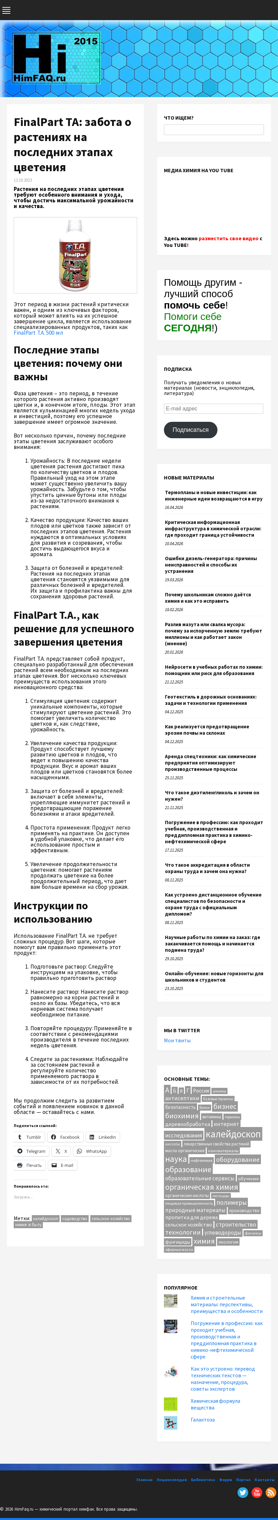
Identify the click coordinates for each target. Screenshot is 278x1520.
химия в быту (28, 1225)
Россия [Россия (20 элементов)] (201, 1090)
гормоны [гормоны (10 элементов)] (232, 1116)
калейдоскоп (45, 1218)
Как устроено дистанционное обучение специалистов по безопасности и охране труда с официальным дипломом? (213, 904)
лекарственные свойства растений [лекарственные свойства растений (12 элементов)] (216, 1144)
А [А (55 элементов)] (167, 1090)
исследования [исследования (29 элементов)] (183, 1135)
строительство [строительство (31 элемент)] (236, 1224)
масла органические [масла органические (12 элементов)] (184, 1150)
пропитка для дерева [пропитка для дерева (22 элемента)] (191, 1217)
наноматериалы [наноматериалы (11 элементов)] (223, 1150)
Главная (144, 1479)
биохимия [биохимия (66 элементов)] (182, 1115)
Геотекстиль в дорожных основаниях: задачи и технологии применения (211, 699)
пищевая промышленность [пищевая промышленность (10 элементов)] (189, 1203)
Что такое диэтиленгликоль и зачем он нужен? (212, 795)
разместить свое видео (229, 238)
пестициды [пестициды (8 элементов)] (220, 1196)
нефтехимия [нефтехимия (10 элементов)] (201, 1160)
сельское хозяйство (111, 1218)
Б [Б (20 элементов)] (174, 1090)
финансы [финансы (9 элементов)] (253, 1233)
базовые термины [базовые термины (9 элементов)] (218, 1099)
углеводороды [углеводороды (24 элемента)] (222, 1232)
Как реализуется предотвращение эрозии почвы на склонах (207, 729)
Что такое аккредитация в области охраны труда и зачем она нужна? (207, 868)
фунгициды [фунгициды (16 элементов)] (177, 1242)
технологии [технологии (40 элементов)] (183, 1232)
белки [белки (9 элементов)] (204, 1107)
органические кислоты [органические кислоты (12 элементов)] (187, 1195)
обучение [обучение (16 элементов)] (248, 1179)
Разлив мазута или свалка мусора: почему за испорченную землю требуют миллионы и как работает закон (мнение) (213, 634)
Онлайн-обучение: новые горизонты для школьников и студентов (214, 976)
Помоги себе (193, 322)
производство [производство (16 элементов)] (244, 1210)
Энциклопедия (172, 1479)
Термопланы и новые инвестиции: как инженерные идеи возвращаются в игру (214, 495)
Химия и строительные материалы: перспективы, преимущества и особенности (227, 1304)
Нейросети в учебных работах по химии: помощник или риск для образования (214, 670)
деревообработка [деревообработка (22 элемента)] (187, 1124)
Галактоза (203, 1419)
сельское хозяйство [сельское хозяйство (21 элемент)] (188, 1224)
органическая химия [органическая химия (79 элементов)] (201, 1187)
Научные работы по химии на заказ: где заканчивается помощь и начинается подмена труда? (212, 943)
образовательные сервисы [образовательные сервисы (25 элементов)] (200, 1178)
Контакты (265, 1479)
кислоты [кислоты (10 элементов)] (172, 1143)
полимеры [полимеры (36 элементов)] (231, 1202)
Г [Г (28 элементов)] (187, 1090)
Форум (225, 1479)
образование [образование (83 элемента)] (188, 1169)
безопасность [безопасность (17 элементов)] (180, 1107)
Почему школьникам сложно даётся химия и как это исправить (208, 597)
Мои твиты (177, 1040)
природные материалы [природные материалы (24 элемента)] (195, 1210)
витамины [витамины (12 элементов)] (211, 1117)
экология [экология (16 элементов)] (228, 1242)
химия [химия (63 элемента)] (204, 1241)
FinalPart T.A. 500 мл (38, 332)
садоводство (74, 1218)
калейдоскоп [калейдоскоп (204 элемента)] (233, 1134)
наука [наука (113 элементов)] (176, 1158)
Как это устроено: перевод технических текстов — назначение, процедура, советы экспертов (223, 1378)
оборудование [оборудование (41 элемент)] (238, 1159)
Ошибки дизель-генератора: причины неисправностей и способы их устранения (211, 564)
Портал (243, 1479)
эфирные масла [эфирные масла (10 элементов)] (179, 1249)
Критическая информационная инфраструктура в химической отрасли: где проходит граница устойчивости (213, 528)
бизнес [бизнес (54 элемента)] (225, 1106)
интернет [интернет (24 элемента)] (226, 1124)
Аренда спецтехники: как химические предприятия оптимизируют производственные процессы (210, 762)
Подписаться (191, 429)
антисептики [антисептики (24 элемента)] (182, 1098)
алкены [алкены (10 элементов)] (219, 1091)
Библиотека (203, 1479)
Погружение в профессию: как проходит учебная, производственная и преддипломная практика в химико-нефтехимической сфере (214, 832)
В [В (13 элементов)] (181, 1091)
